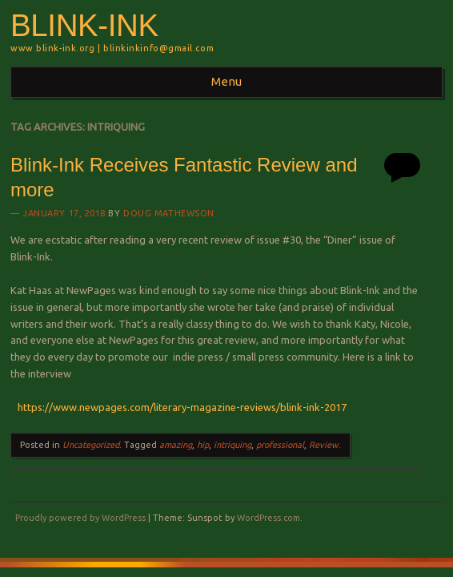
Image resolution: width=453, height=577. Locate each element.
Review (324, 445)
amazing (175, 445)
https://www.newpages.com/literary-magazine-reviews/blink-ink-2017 (178, 407)
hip (203, 445)
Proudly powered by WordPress (80, 518)
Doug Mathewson (168, 213)
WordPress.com (268, 518)
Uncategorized (90, 445)
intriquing (232, 445)
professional (280, 445)
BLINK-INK (84, 25)
